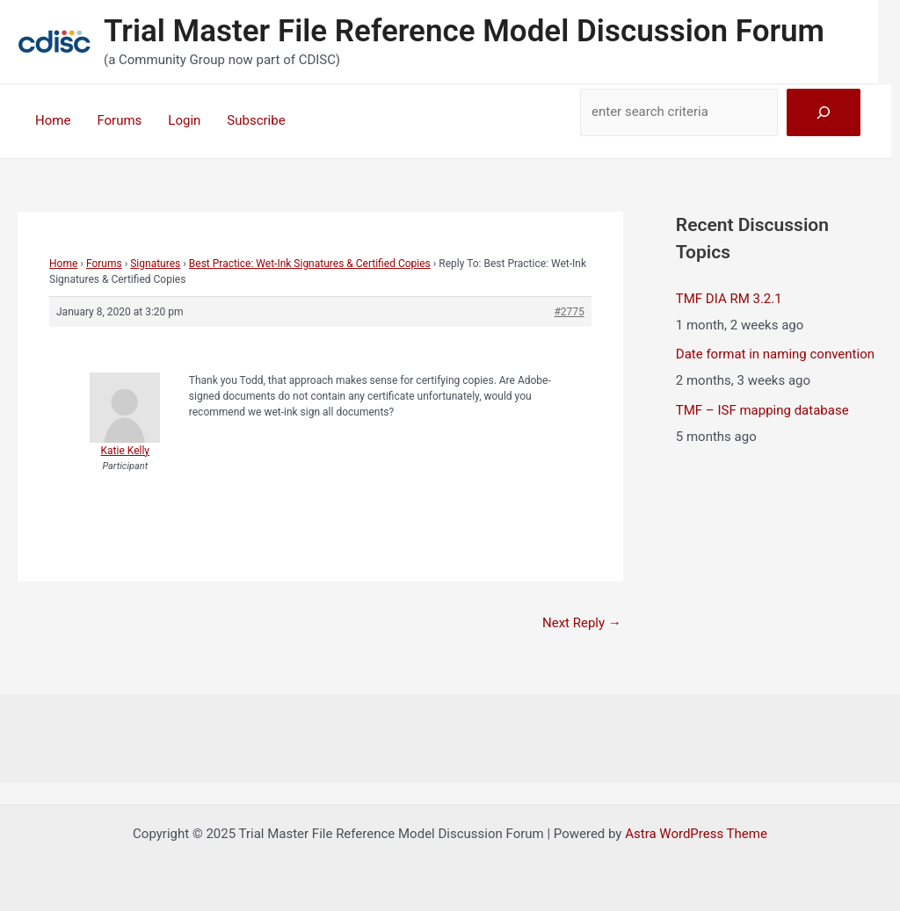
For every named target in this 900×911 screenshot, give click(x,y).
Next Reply (581, 623)
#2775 (569, 312)
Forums (119, 120)
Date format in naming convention (775, 354)
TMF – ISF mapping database (762, 410)
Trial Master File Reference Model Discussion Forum (464, 31)
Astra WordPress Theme (696, 834)
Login (184, 120)
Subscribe (256, 120)
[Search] (823, 112)
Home (52, 120)
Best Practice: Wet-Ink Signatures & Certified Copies (310, 263)
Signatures (155, 263)
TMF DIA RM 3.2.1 (729, 299)
